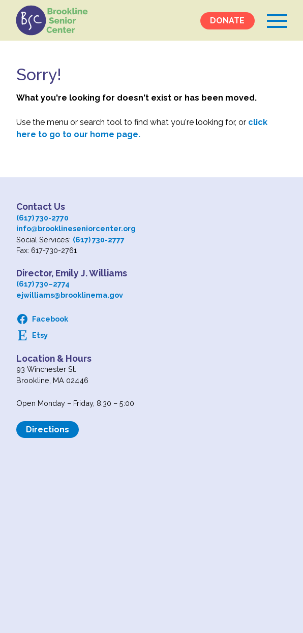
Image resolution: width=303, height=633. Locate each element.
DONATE (227, 20)
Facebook (50, 318)
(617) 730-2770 (42, 217)
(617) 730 (32, 283)
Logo (52, 20)
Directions (47, 429)
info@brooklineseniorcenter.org (76, 228)
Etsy (40, 335)
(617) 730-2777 (99, 239)
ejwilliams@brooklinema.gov (69, 295)
